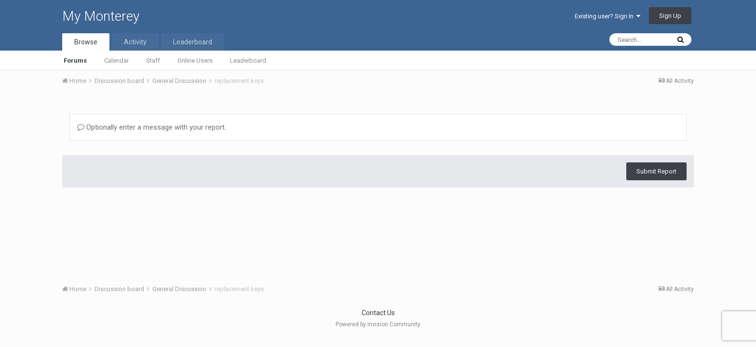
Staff (153, 60)
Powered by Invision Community (378, 324)
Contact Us (378, 313)
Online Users (195, 60)
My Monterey (100, 16)
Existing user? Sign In (607, 16)
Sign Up (670, 15)
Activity (135, 42)
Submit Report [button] (656, 171)
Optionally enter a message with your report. (151, 127)
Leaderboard (248, 60)
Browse (85, 42)
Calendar (116, 60)
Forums (75, 60)
